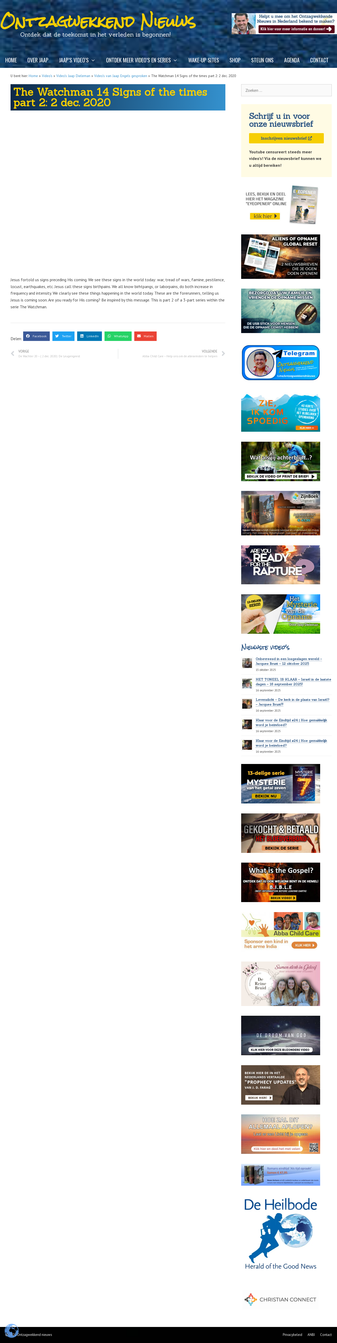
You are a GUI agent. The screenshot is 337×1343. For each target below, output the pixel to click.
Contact (319, 60)
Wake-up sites (203, 60)
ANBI (311, 1334)
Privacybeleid (292, 1334)
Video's (47, 75)
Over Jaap (37, 60)
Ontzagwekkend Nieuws (98, 21)
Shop (235, 60)
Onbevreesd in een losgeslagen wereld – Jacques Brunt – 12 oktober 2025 (289, 661)
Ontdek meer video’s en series (144, 60)
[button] (36, 336)
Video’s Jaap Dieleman (73, 75)
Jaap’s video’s (80, 60)
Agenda (292, 60)
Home (11, 60)
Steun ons (262, 60)
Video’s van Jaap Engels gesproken (120, 75)
